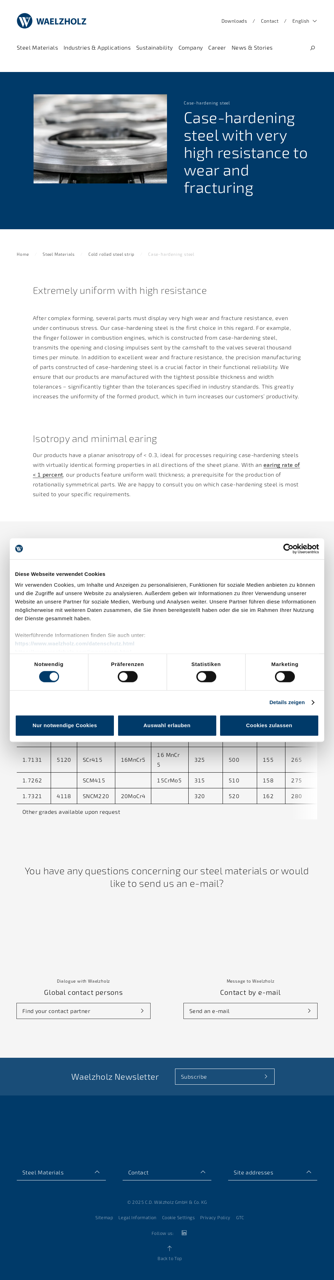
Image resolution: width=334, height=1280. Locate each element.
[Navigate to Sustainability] (154, 47)
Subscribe (194, 1076)
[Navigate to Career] (217, 47)
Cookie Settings (178, 1217)
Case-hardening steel (171, 254)
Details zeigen (287, 703)
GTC (240, 1217)
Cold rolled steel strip (111, 254)
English (301, 21)
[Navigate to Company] (191, 47)
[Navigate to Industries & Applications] (97, 47)
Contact (270, 21)
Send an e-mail (209, 1010)
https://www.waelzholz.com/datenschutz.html (75, 643)
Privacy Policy (215, 1217)
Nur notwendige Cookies (64, 725)
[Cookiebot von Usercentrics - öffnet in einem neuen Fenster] (288, 548)
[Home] (52, 20)
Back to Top (170, 1258)
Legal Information (137, 1217)
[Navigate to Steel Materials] (37, 47)
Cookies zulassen (269, 725)
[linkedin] (183, 1233)
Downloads (234, 21)
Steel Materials (59, 254)
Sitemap (104, 1217)
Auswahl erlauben (167, 725)
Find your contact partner (56, 1010)
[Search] (312, 48)
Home (23, 254)
